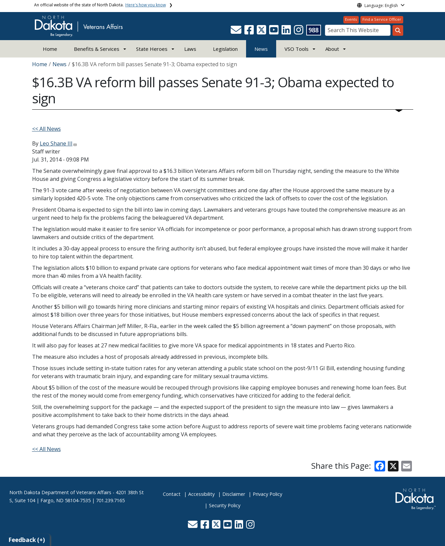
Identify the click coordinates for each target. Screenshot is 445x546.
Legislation (225, 48)
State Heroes (152, 48)
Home (50, 48)
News (261, 48)
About (332, 48)
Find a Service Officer (381, 19)
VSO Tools (297, 48)
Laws (190, 48)
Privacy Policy (267, 494)
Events (351, 19)
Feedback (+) (26, 540)
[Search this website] (398, 30)
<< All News (46, 128)
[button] (237, 31)
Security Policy (224, 505)
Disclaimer (233, 494)
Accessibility (201, 494)
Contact (172, 494)
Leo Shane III (56, 143)
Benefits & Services (96, 48)
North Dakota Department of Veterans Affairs (60, 492)
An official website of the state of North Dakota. (100, 5)
